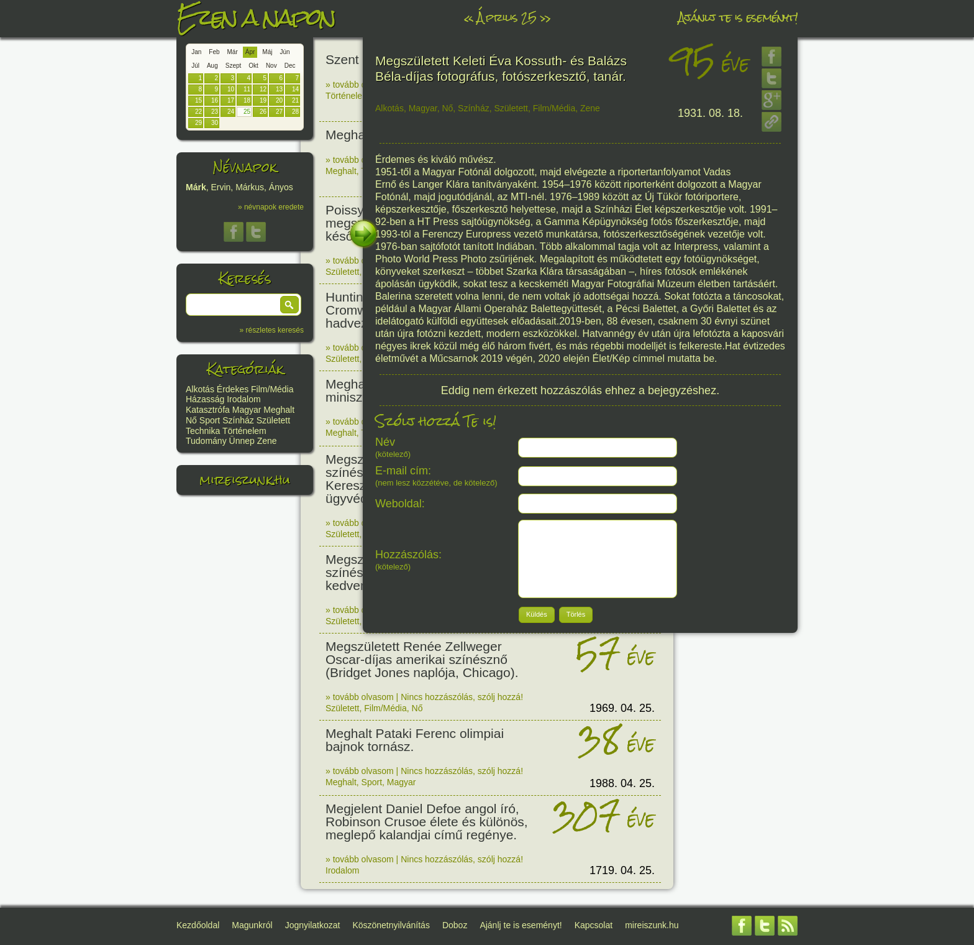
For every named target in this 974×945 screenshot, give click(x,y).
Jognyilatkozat (312, 925)
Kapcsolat (593, 925)
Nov (271, 65)
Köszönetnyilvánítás (391, 925)
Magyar (247, 410)
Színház (238, 420)
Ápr (250, 51)
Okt (253, 65)
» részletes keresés (272, 330)
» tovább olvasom (359, 85)
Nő (191, 420)
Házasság (205, 399)
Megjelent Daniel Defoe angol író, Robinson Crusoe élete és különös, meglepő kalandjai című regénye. (426, 821)
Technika (203, 431)
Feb (214, 51)
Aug (212, 65)
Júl (195, 65)
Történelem (244, 431)
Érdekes (232, 389)
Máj (267, 51)
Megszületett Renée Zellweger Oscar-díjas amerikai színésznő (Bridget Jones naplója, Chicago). (422, 659)
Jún (284, 51)
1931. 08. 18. (710, 113)
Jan (196, 51)
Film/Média (272, 389)
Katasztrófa (208, 410)
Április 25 (506, 17)
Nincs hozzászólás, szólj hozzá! (462, 697)
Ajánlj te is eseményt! (738, 17)
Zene (267, 441)
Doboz (454, 925)
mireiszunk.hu (244, 479)
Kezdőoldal (197, 925)
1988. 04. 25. (622, 783)
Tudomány (206, 441)
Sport (209, 420)
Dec (290, 65)
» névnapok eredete (271, 207)
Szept (233, 65)
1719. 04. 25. (622, 870)
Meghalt (278, 410)
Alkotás (200, 389)
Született (273, 420)
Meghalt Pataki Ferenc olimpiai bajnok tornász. (414, 740)
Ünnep (242, 441)
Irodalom (243, 399)
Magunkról (252, 925)
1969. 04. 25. (622, 708)
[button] (289, 304)
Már (232, 51)
